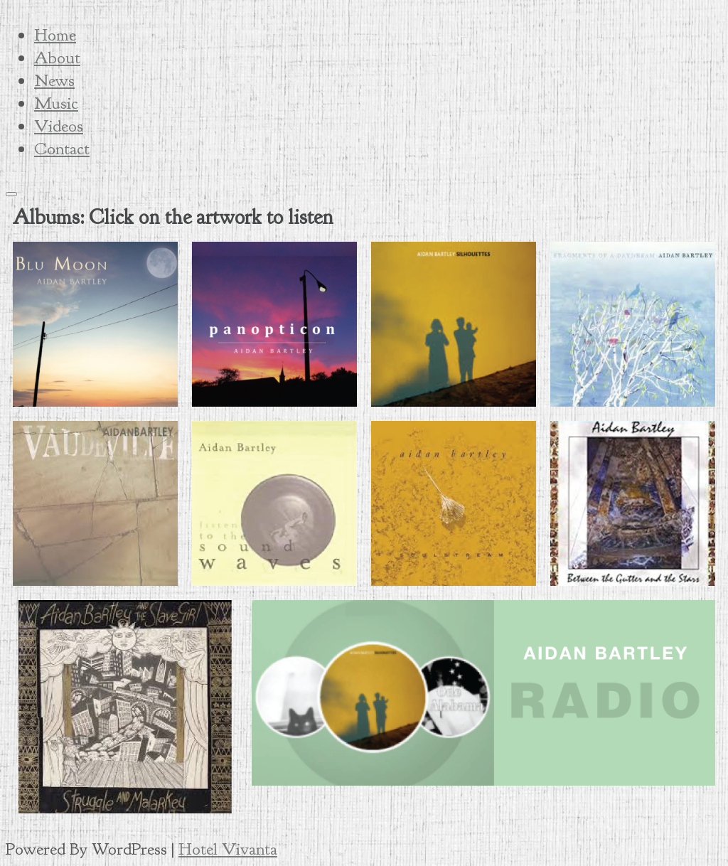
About (57, 57)
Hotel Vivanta (227, 849)
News (54, 80)
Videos (58, 126)
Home (55, 35)
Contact (62, 148)
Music (56, 103)
